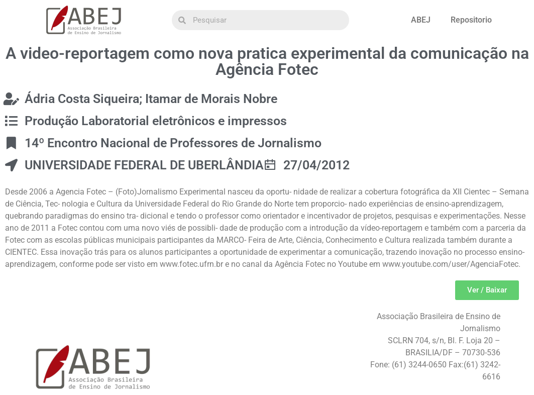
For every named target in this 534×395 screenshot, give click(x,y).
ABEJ (421, 20)
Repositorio (471, 20)
